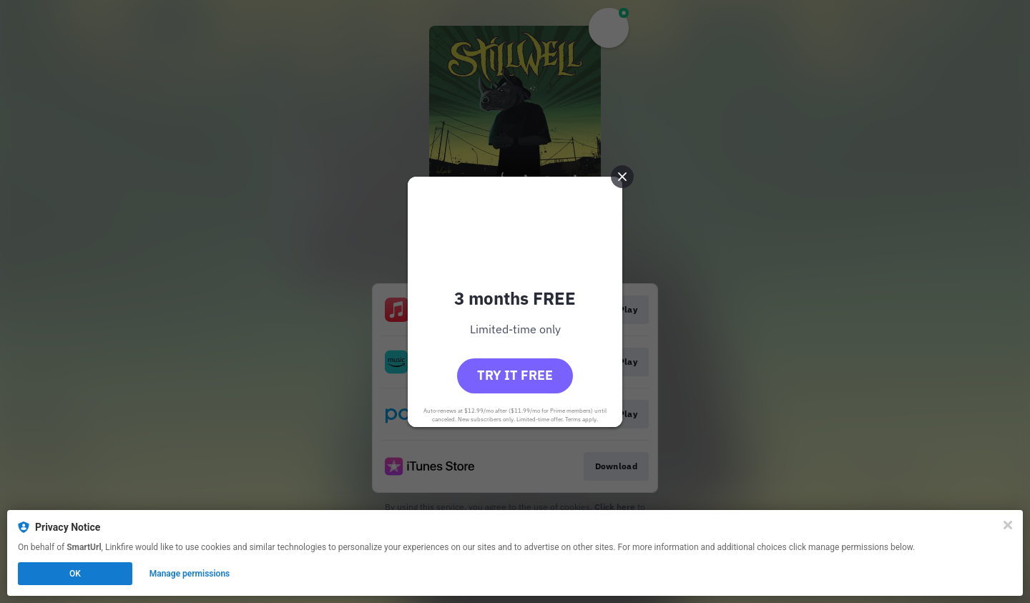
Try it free (515, 375)
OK (75, 574)
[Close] (1007, 525)
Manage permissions (189, 574)
